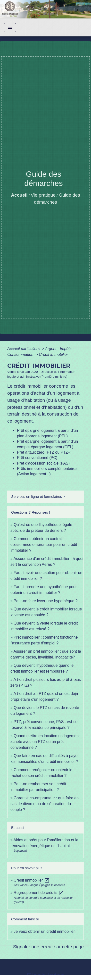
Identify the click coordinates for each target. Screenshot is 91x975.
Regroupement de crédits (39, 893)
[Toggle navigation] (10, 27)
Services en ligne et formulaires (37, 496)
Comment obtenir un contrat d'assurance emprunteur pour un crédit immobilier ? (43, 544)
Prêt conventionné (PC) (37, 458)
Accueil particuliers (24, 349)
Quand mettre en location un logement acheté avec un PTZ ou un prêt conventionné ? (45, 742)
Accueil (19, 195)
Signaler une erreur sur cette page (48, 946)
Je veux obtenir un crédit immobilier (44, 931)
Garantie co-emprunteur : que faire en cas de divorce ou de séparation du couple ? (44, 804)
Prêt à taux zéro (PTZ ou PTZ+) (44, 452)
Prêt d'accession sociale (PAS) (43, 463)
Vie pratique (43, 195)
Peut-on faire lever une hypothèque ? (45, 601)
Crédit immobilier (53, 354)
